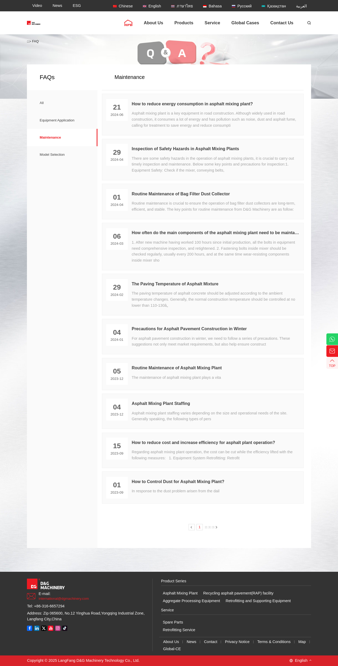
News (191, 642)
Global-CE (172, 649)
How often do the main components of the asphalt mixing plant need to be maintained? (215, 232)
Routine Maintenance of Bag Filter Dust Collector (181, 194)
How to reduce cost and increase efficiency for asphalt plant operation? (203, 442)
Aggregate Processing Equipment (191, 601)
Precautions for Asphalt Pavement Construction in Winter (189, 329)
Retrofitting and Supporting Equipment (258, 601)
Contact (210, 642)
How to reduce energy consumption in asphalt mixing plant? (192, 104)
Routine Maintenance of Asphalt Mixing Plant (177, 368)
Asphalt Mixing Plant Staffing (161, 403)
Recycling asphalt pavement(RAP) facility (238, 593)
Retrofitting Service (179, 630)
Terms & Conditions (273, 642)
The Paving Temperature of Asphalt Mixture (175, 284)
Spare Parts (173, 622)
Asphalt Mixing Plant (180, 593)
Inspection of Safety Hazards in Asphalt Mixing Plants (185, 149)
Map (302, 642)
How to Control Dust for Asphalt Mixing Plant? (178, 481)
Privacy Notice (237, 642)
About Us (171, 642)
